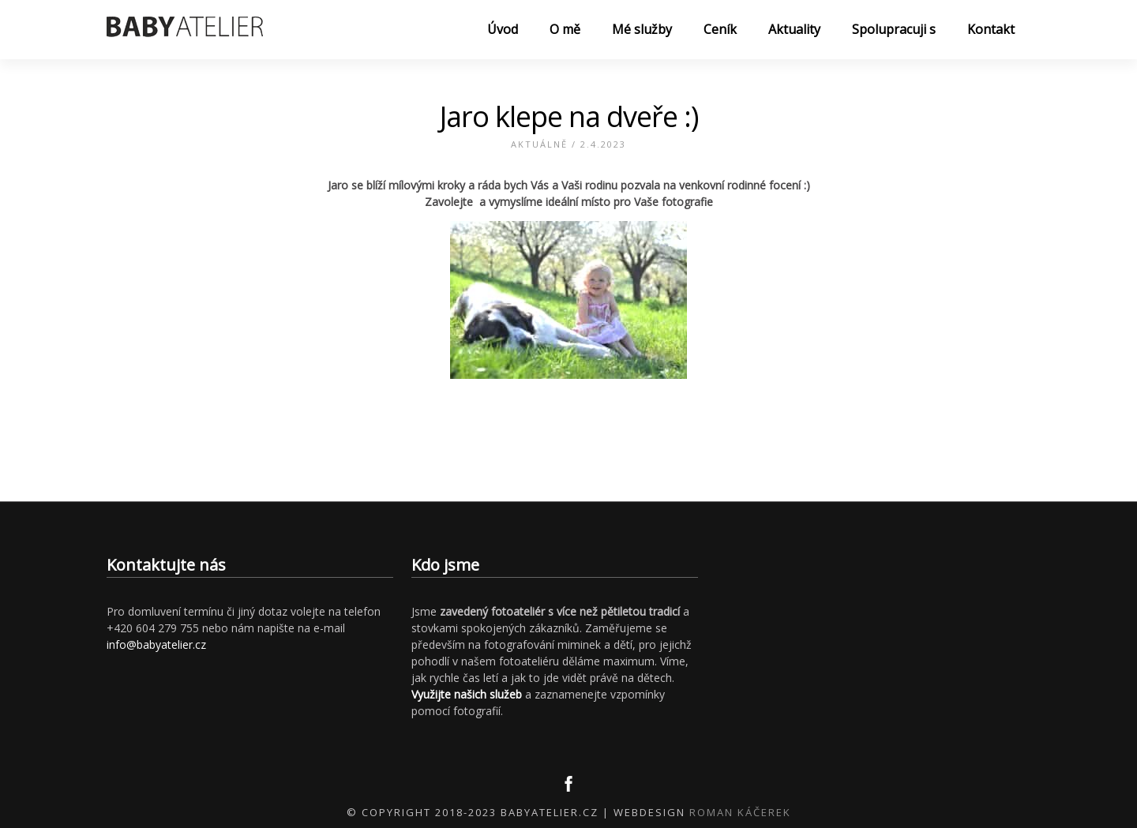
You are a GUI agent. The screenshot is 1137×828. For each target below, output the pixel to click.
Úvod (502, 29)
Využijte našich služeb (466, 694)
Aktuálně (539, 144)
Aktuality (794, 29)
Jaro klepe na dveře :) (569, 116)
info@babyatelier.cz (156, 644)
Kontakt (991, 29)
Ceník (720, 29)
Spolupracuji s (894, 29)
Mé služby (642, 29)
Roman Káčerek (740, 812)
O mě (565, 29)
